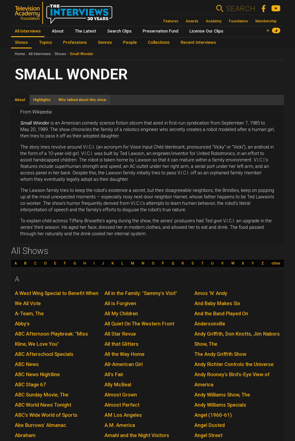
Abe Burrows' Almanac (40, 425)
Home (20, 54)
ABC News (27, 364)
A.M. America (119, 425)
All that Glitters (121, 344)
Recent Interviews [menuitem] (198, 42)
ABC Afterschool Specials (44, 354)
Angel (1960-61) (213, 415)
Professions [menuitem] (75, 42)
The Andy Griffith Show (220, 354)
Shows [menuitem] (21, 42)
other (275, 263)
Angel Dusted (209, 425)
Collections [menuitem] (159, 42)
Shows (60, 54)
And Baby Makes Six (217, 303)
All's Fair (114, 374)
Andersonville (209, 324)
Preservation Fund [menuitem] (160, 31)
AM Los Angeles (123, 415)
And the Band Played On (221, 313)
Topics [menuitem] (45, 42)
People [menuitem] (130, 42)
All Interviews (40, 54)
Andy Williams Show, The (222, 395)
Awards (192, 21)
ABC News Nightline (37, 374)
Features (170, 21)
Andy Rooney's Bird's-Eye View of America (232, 379)
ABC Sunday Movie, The (41, 395)
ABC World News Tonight (43, 405)
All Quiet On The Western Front (139, 324)
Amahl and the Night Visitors (136, 435)
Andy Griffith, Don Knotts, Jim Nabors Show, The (237, 339)
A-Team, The (29, 313)
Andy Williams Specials (220, 405)
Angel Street (208, 435)
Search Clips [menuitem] (119, 31)
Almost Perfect (121, 405)
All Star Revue (120, 334)
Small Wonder (81, 54)
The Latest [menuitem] (85, 31)
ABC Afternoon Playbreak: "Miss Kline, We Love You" (51, 339)
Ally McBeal (117, 384)
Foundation (238, 21)
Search (240, 8)
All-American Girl (123, 364)
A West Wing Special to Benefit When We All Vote (56, 298)
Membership (266, 21)
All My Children (121, 313)
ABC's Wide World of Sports (46, 415)
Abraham (25, 435)
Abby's (22, 324)
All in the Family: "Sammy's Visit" (140, 293)
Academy (213, 21)
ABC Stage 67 (30, 384)
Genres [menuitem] (105, 42)
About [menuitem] (58, 31)
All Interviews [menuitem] (28, 31)
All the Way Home (124, 354)
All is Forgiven (120, 303)
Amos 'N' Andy (210, 293)
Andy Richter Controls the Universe (234, 364)
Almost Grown (120, 395)
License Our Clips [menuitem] (206, 31)
